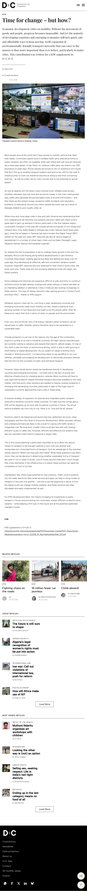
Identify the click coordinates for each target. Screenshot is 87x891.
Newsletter (7, 846)
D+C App (7, 861)
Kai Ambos (18, 680)
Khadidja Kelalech (21, 655)
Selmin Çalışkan (20, 757)
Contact (6, 866)
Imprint (6, 875)
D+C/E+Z (18, 739)
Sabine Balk (74, 594)
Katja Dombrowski (47, 597)
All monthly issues (11, 870)
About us (7, 856)
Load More (44, 704)
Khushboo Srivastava (22, 782)
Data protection (10, 851)
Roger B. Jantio (20, 698)
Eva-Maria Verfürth (21, 631)
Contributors (9, 841)
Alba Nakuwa (19, 803)
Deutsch (78, 5)
